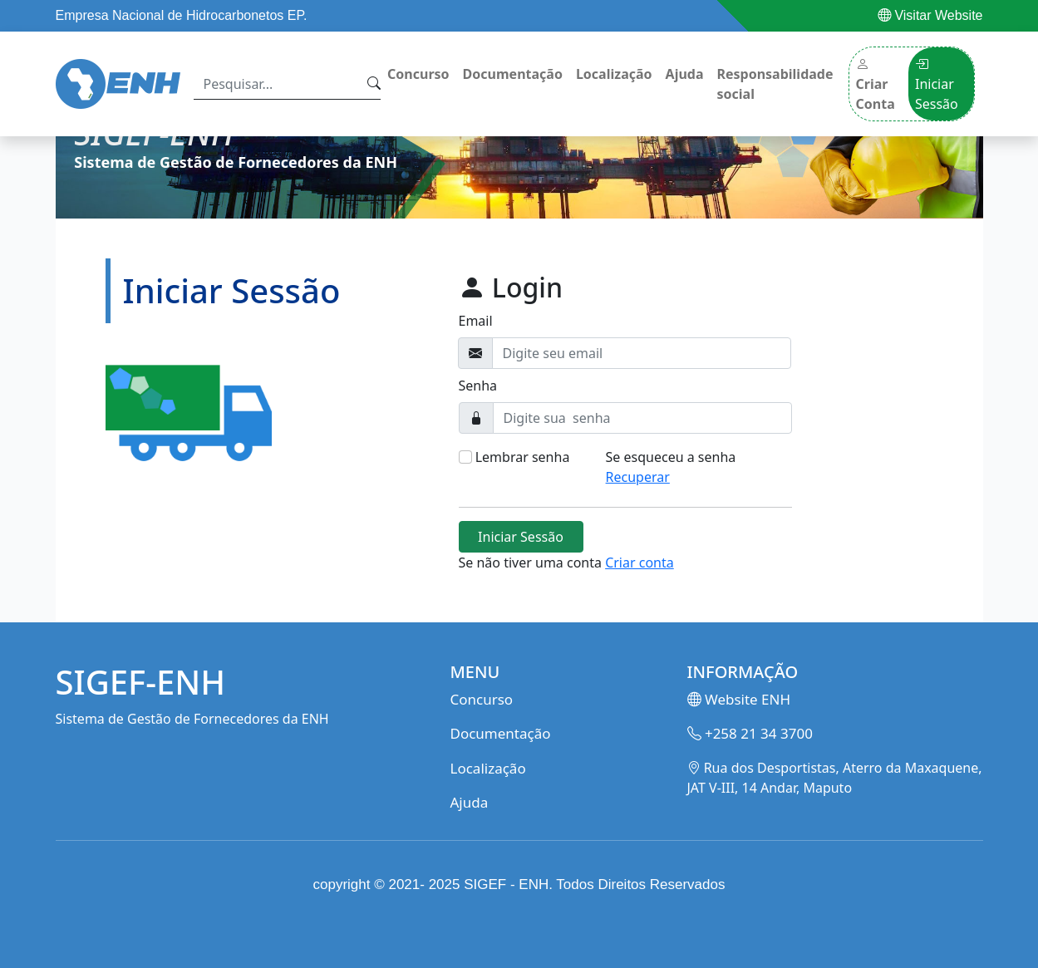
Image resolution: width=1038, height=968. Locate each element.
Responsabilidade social (775, 84)
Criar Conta (875, 84)
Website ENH (739, 699)
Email (476, 321)
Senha (478, 385)
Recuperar (638, 477)
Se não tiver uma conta (566, 562)
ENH (534, 884)
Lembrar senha (522, 457)
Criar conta (639, 562)
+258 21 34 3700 (750, 733)
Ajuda (685, 74)
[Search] (278, 84)
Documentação (513, 74)
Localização (614, 74)
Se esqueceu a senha (671, 467)
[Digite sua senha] (642, 418)
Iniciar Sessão (936, 84)
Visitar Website (930, 15)
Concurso (418, 74)
